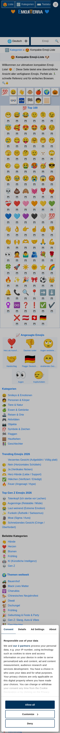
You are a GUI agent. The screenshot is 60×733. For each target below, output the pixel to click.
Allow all (30, 704)
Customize (30, 714)
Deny (30, 723)
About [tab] (52, 629)
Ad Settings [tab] (37, 629)
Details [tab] (22, 629)
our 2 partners (21, 645)
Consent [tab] (8, 629)
